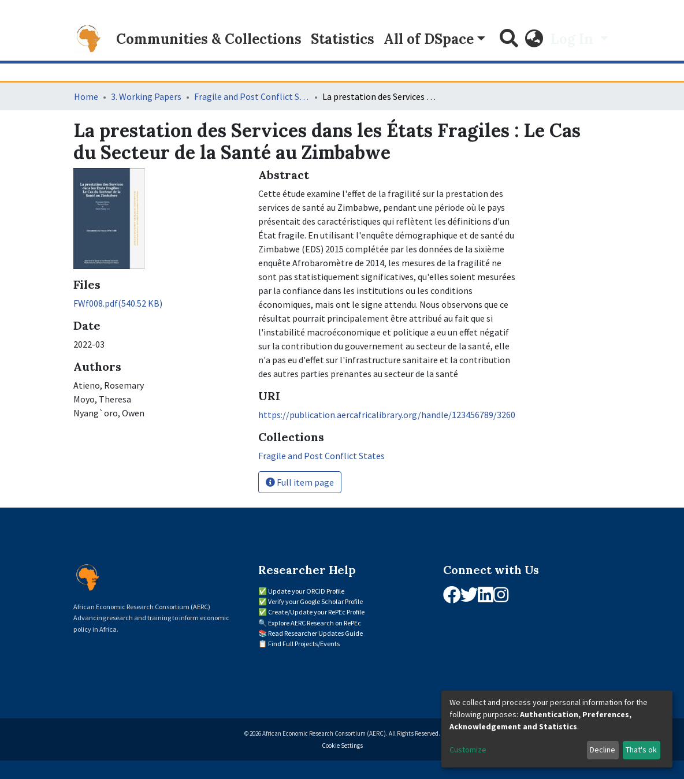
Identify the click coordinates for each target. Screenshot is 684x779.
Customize (467, 749)
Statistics (342, 39)
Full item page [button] (300, 482)
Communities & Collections (209, 39)
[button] (534, 39)
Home (86, 96)
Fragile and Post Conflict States (252, 96)
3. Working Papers (146, 96)
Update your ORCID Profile (306, 591)
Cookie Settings (342, 745)
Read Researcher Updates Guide (315, 633)
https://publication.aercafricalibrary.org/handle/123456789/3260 (386, 414)
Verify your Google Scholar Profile (315, 601)
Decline (602, 749)
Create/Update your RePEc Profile (316, 611)
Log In (574, 39)
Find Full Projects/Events (304, 643)
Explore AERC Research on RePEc (314, 622)
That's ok (641, 749)
